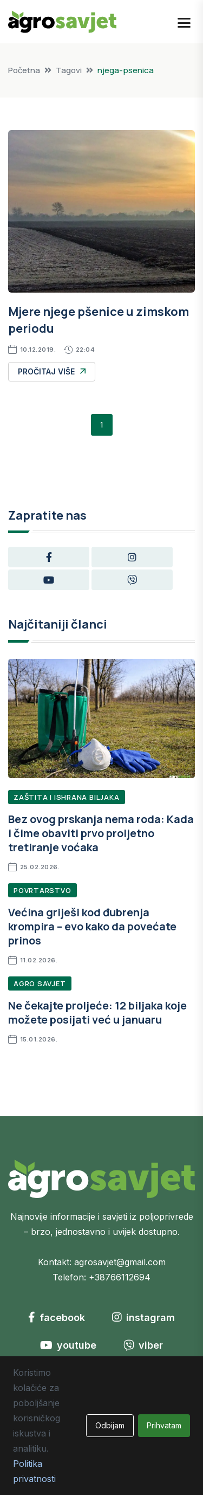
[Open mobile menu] (184, 22)
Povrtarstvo (42, 890)
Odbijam (110, 1425)
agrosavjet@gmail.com (120, 1262)
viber (143, 1345)
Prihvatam (164, 1425)
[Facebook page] (48, 557)
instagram (143, 1317)
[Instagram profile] (132, 557)
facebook (56, 1317)
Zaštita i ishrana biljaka (67, 797)
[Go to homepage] (62, 20)
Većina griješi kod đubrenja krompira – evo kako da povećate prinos (92, 926)
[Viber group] (132, 579)
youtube (68, 1345)
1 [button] (101, 424)
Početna (24, 70)
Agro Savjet (40, 983)
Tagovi (69, 70)
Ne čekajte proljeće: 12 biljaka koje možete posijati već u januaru (97, 1012)
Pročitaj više (52, 371)
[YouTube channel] (48, 579)
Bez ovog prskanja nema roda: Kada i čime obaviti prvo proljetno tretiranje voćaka (101, 833)
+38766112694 (119, 1277)
